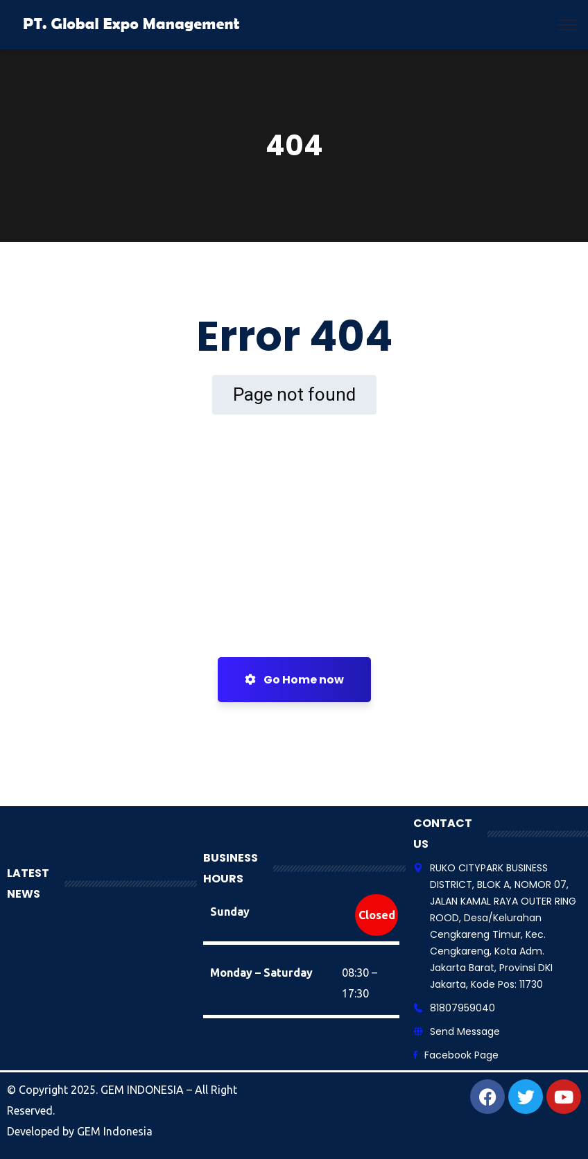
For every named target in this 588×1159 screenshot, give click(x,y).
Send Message (465, 1031)
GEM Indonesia (115, 1131)
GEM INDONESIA (144, 1089)
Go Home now (294, 680)
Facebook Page (461, 1055)
